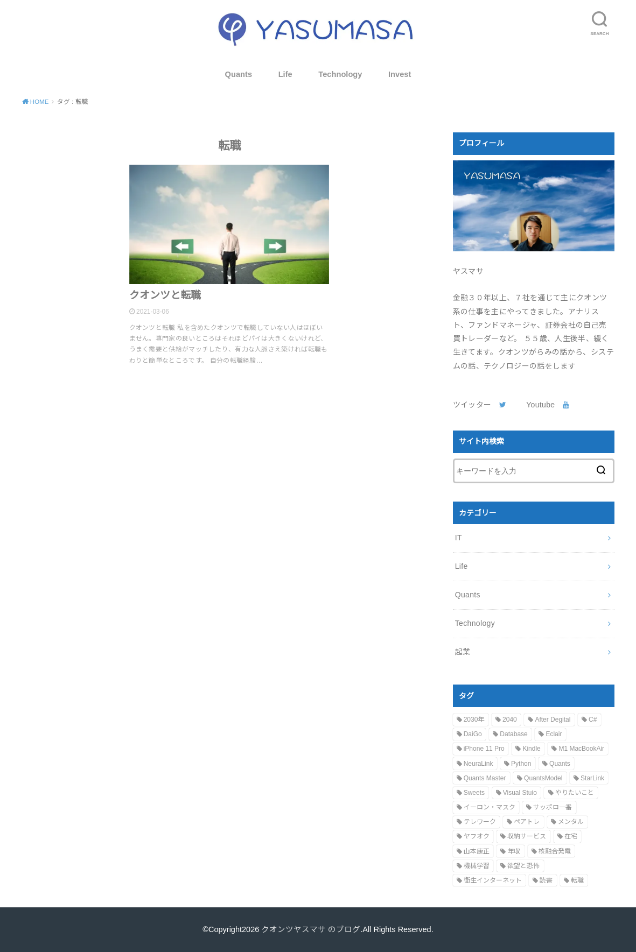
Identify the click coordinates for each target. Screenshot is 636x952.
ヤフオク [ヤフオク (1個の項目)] (477, 836)
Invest (399, 74)
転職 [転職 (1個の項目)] (577, 880)
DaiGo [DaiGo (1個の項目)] (473, 734)
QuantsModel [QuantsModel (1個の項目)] (543, 778)
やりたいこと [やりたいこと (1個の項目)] (574, 792)
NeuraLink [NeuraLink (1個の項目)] (478, 763)
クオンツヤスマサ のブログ (310, 929)
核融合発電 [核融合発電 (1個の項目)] (555, 851)
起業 (463, 651)
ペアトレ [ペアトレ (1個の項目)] (527, 822)
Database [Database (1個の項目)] (513, 734)
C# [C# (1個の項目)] (593, 719)
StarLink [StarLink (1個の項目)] (592, 778)
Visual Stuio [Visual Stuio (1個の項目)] (520, 792)
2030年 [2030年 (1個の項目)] (474, 719)
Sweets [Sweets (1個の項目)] (474, 792)
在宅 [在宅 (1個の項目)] (570, 836)
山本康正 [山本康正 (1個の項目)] (477, 851)
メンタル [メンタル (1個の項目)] (571, 822)
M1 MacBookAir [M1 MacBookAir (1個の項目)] (581, 748)
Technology (340, 74)
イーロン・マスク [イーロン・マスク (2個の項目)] (489, 807)
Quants (239, 74)
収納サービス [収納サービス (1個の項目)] (526, 836)
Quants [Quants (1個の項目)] (559, 763)
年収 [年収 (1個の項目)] (513, 851)
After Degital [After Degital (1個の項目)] (552, 719)
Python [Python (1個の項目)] (521, 763)
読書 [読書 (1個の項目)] (546, 880)
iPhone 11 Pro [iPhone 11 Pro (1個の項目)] (484, 748)
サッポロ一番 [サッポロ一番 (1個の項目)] (552, 807)
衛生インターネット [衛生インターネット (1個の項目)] (493, 880)
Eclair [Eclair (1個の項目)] (554, 734)
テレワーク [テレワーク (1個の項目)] (480, 822)
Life (285, 74)
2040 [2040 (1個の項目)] (509, 719)
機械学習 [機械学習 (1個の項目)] (477, 866)
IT (458, 537)
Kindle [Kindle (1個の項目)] (531, 748)
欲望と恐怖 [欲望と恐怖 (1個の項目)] (523, 866)
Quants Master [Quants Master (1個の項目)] (485, 778)
